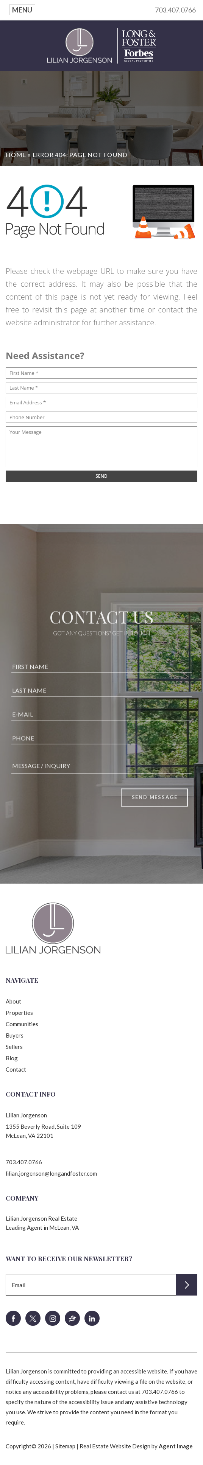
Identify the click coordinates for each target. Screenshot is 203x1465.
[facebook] (13, 1318)
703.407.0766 (175, 9)
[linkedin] (92, 1318)
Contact (16, 1069)
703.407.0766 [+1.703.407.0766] (24, 1162)
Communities (22, 1024)
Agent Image (176, 1446)
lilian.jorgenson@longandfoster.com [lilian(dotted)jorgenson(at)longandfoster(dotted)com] (51, 1173)
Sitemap (65, 1446)
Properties (19, 1012)
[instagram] (52, 1318)
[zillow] (72, 1318)
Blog (12, 1058)
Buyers (14, 1035)
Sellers (14, 1046)
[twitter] (33, 1318)
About (13, 1001)
